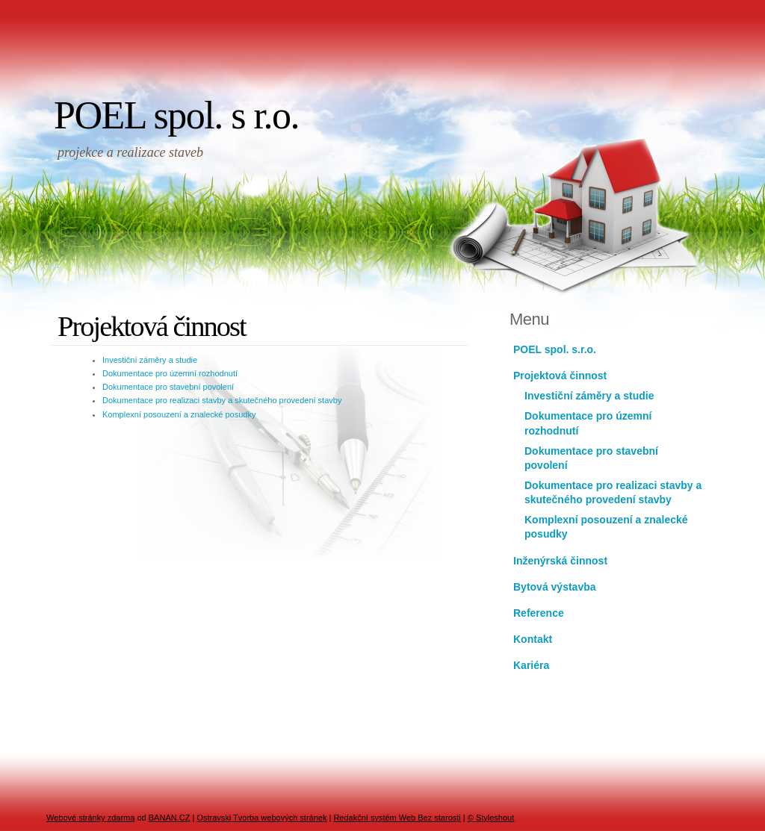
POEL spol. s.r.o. (554, 349)
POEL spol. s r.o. (176, 115)
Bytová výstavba (554, 587)
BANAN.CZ (170, 817)
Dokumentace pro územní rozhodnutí (170, 373)
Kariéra (531, 665)
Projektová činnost (560, 376)
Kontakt (532, 639)
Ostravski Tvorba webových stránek (261, 817)
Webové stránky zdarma (90, 817)
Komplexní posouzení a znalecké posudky (178, 414)
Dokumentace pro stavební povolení (168, 386)
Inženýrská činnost (560, 561)
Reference (538, 613)
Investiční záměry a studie (149, 359)
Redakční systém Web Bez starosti (396, 817)
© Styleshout (491, 817)
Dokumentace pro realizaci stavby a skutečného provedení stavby (221, 400)
